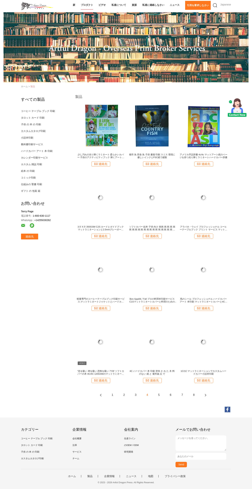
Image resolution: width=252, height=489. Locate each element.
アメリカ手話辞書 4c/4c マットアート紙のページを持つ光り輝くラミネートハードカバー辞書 (203, 156)
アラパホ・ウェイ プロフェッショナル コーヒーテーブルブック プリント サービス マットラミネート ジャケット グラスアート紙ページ (203, 228)
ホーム (72, 476)
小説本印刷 (27, 137)
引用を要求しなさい (198, 5)
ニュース (175, 5)
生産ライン (129, 438)
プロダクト (87, 5)
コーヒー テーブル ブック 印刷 (38, 111)
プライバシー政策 (175, 476)
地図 (150, 476)
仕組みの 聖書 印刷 (31, 184)
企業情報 (109, 476)
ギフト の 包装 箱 (30, 191)
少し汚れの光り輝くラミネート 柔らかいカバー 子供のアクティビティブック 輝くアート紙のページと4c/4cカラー (100, 156)
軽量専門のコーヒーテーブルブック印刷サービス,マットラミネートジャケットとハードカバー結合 (101, 300)
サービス (77, 451)
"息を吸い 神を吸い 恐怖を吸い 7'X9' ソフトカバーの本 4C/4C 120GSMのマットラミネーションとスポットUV (100, 372)
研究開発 (128, 451)
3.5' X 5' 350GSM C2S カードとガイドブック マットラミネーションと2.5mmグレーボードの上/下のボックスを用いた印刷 (101, 228)
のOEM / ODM (131, 445)
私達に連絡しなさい (153, 5)
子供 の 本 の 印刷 (31, 124)
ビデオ (102, 5)
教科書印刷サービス (32, 144)
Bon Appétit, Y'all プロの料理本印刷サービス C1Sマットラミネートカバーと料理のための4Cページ (152, 300)
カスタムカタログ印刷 (33, 131)
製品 (32, 86)
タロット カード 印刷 (32, 117)
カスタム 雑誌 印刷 (31, 164)
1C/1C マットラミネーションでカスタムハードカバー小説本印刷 (203, 372)
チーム (75, 458)
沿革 (74, 445)
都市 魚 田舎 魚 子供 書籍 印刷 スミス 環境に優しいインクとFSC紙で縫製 (152, 156)
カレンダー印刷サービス (34, 157)
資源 (134, 5)
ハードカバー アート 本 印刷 (36, 151)
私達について (118, 5)
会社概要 (77, 438)
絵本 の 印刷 (28, 171)
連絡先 (29, 236)
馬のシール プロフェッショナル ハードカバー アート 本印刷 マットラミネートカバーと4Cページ (203, 300)
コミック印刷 (28, 177)
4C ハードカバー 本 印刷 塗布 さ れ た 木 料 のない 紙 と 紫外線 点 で (152, 372)
